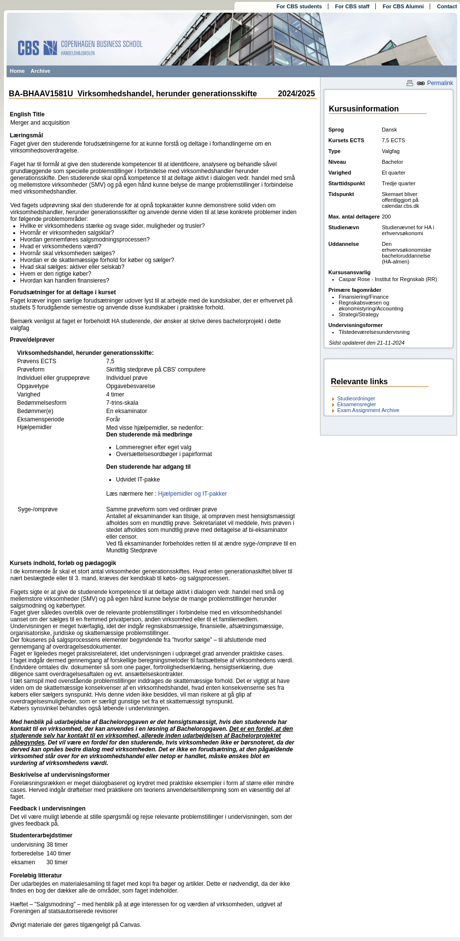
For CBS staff (352, 6)
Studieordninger (356, 398)
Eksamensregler (356, 404)
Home (17, 71)
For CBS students (299, 6)
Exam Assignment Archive (368, 410)
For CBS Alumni (403, 6)
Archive (40, 71)
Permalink (434, 83)
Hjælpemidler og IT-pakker (192, 493)
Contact (447, 6)
